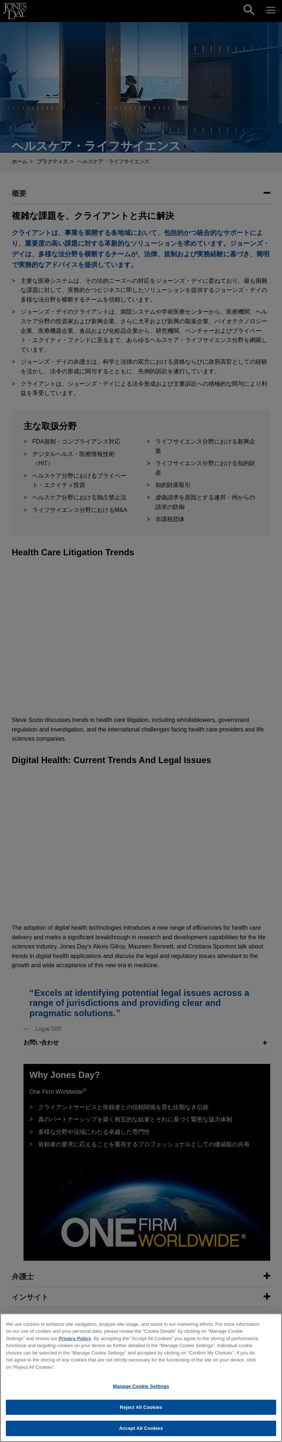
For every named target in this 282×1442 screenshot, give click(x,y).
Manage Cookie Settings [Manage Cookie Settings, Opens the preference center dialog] (141, 1396)
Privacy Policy (75, 1348)
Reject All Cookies (141, 1417)
